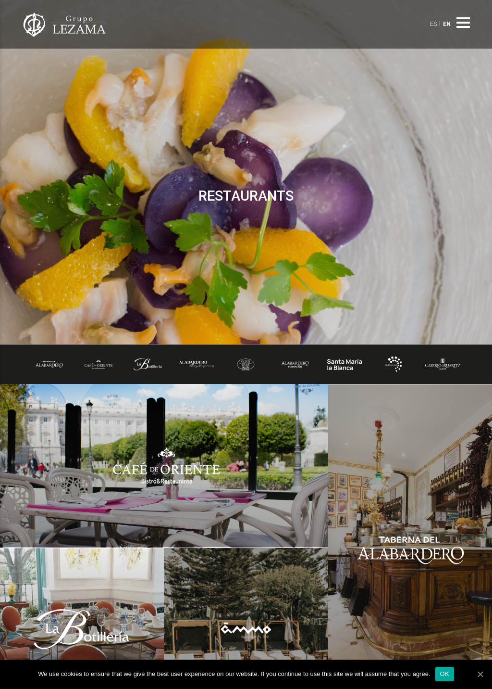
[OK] (480, 674)
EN (447, 23)
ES (433, 23)
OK (444, 673)
